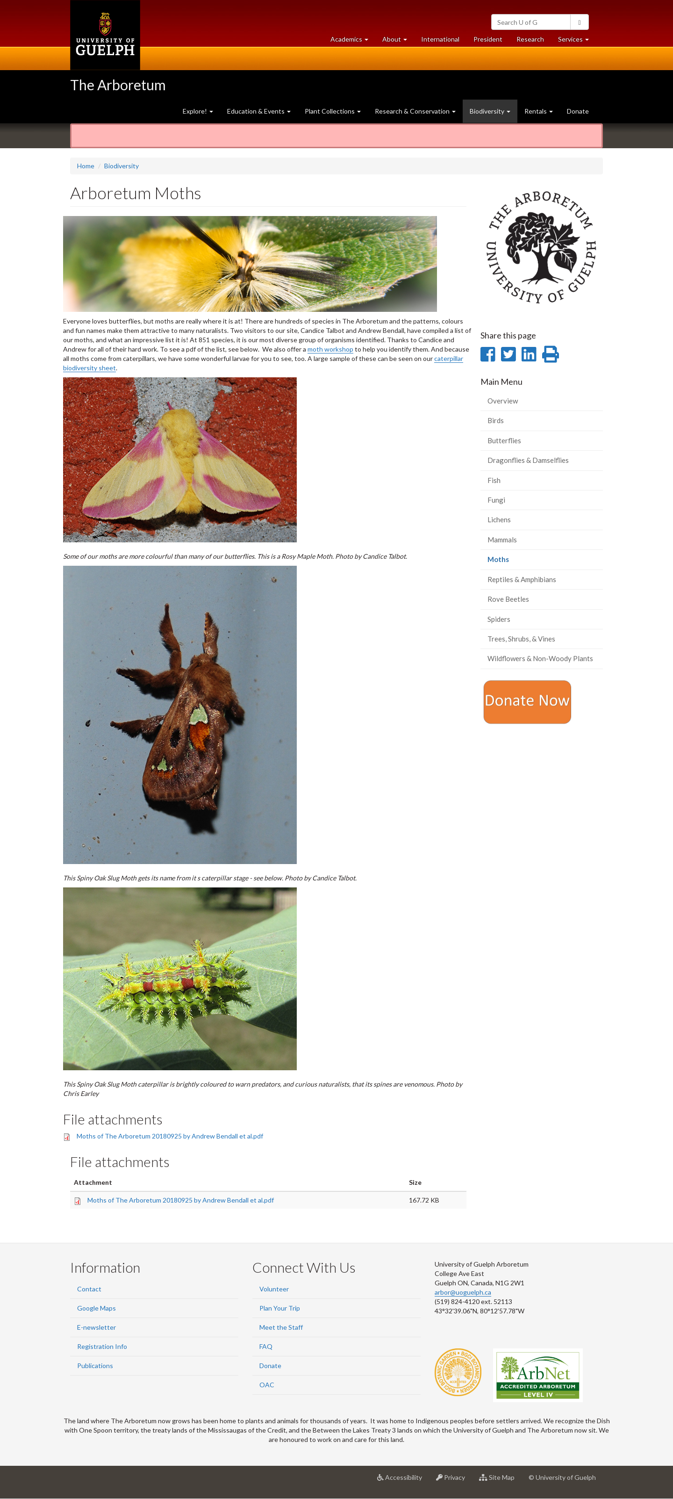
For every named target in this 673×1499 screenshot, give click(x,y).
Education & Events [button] (259, 111)
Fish (494, 480)
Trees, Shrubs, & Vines (521, 638)
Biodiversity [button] (490, 111)
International (440, 39)
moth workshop (330, 349)
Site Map (500, 1480)
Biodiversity (121, 166)
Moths (511, 561)
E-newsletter (96, 1327)
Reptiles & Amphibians (521, 579)
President (487, 39)
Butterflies (504, 440)
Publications (95, 1365)
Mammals (502, 539)
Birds (495, 420)
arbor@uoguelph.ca (463, 1292)
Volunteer (274, 1289)
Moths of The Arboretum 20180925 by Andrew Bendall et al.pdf (170, 1136)
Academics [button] (352, 41)
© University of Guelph (562, 1477)
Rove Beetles (508, 599)
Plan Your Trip (279, 1308)
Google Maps (96, 1308)
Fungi (496, 500)
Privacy (454, 1480)
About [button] (398, 41)
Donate (578, 111)
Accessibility (403, 1480)
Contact (89, 1289)
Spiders (498, 619)
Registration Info (102, 1346)
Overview (502, 400)
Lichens (499, 519)
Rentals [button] (538, 111)
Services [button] (577, 41)
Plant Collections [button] (333, 111)
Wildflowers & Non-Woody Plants (540, 658)
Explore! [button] (198, 111)
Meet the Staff (281, 1327)
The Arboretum (118, 84)
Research (533, 41)
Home (85, 166)
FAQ (265, 1346)
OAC (266, 1385)
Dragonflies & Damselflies (528, 460)
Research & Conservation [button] (415, 111)
